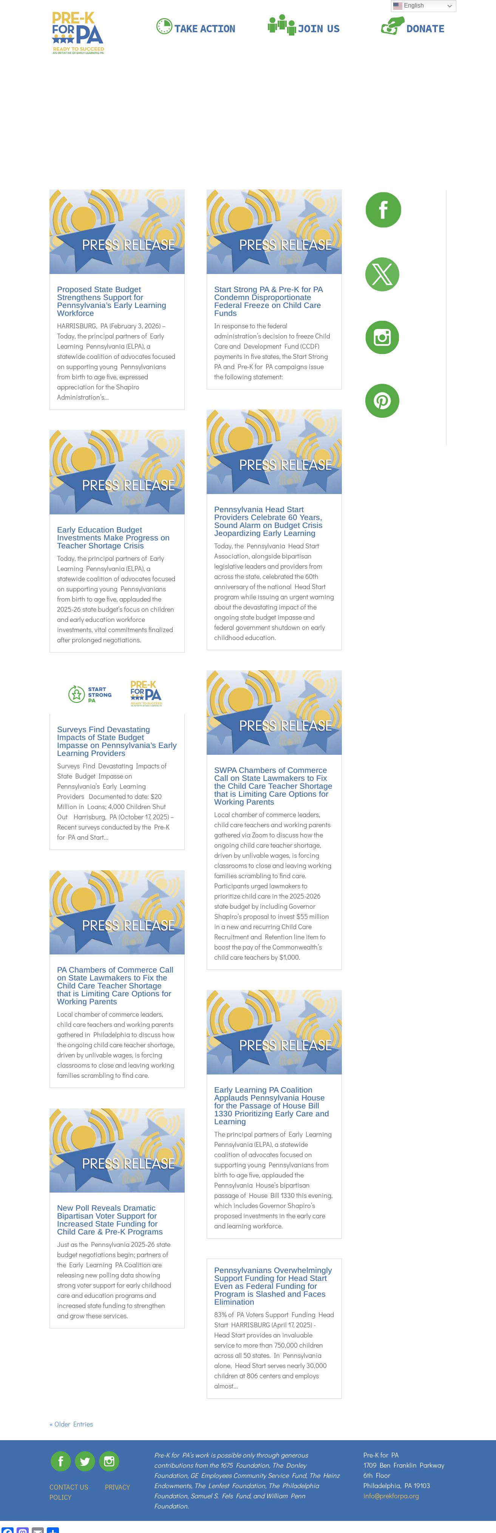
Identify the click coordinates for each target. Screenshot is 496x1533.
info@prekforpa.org (391, 1495)
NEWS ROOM (353, 88)
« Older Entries (71, 1423)
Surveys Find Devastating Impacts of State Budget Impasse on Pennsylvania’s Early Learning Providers (117, 741)
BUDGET (430, 88)
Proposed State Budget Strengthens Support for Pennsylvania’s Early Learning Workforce (111, 301)
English (408, 6)
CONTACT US (68, 1486)
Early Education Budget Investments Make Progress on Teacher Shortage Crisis (113, 537)
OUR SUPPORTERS (309, 88)
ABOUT (193, 88)
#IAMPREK (268, 88)
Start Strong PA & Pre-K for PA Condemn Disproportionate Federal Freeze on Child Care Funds (268, 301)
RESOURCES (391, 88)
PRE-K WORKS (225, 88)
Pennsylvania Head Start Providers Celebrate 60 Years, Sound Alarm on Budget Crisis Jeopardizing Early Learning (268, 521)
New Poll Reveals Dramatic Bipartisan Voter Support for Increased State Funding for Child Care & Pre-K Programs (110, 1220)
